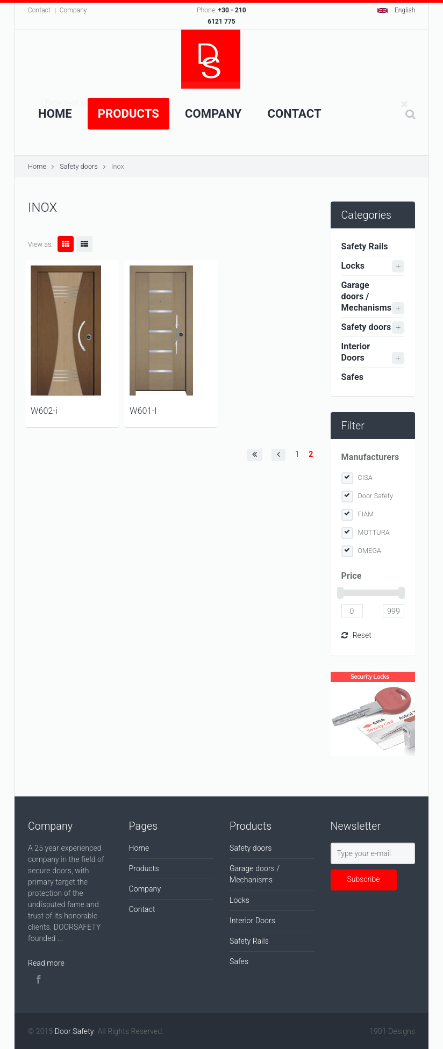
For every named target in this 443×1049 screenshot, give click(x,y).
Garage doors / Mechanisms (366, 296)
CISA (365, 477)
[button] (254, 455)
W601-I (143, 411)
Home (55, 113)
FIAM (366, 514)
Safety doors (79, 166)
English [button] (396, 10)
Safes (352, 377)
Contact (39, 10)
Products (128, 113)
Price (351, 576)
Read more (46, 963)
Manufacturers (370, 457)
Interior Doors (355, 352)
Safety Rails (364, 246)
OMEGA (370, 551)
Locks (353, 266)
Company (73, 10)
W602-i (44, 411)
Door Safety (376, 496)
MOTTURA (374, 532)
